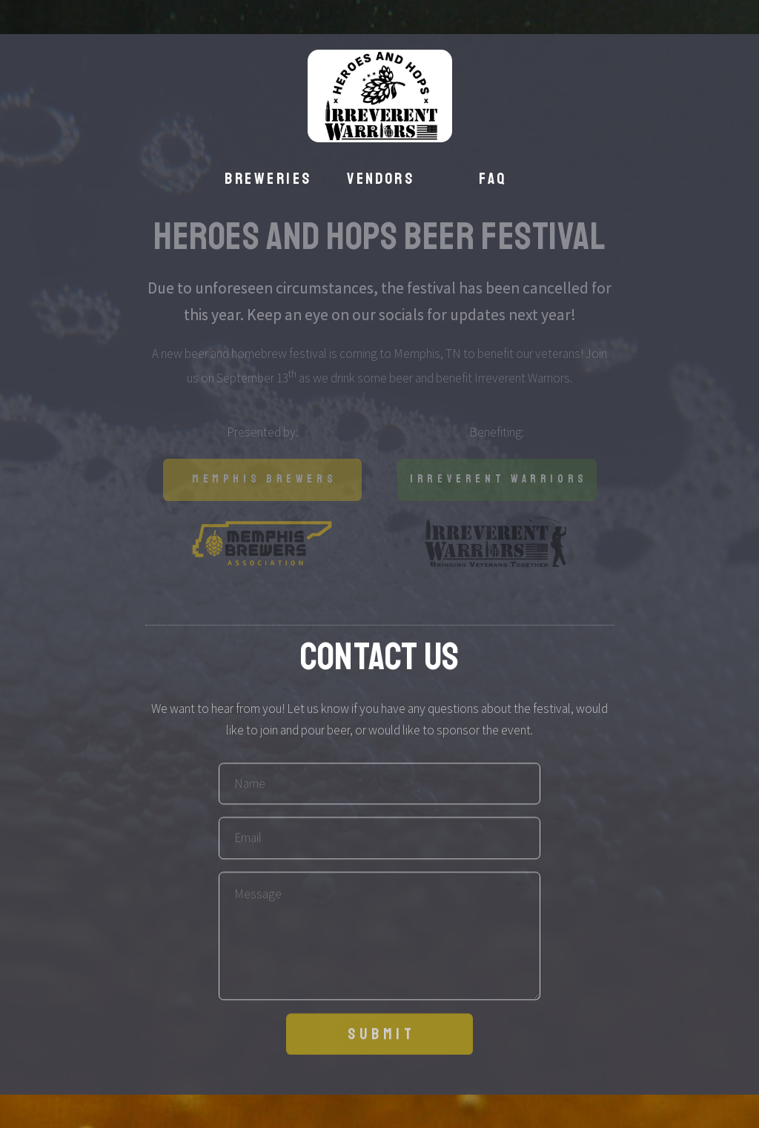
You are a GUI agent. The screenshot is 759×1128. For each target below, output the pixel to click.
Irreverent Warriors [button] (499, 479)
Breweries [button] (268, 178)
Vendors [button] (380, 178)
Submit (382, 1038)
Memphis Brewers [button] (264, 479)
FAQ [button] (493, 178)
